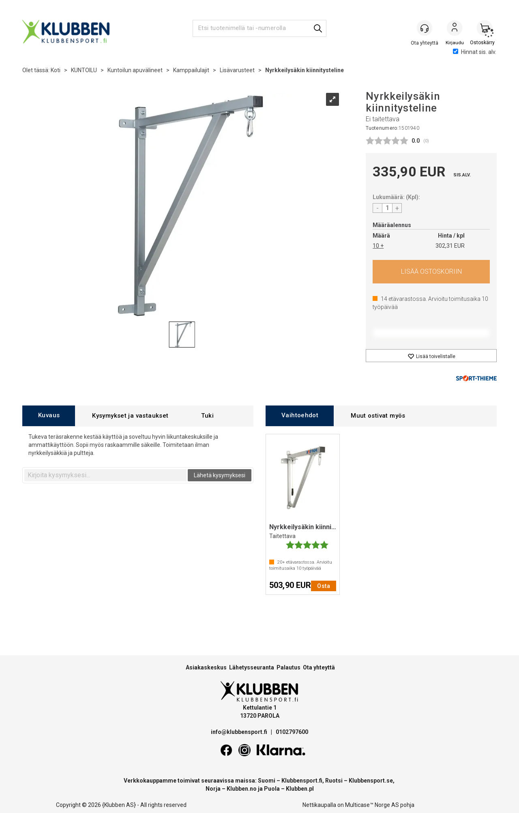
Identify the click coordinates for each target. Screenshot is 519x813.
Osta (431, 271)
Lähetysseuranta (251, 667)
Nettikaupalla (319, 805)
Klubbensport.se (371, 780)
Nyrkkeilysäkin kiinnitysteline (304, 70)
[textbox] (105, 475)
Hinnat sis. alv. (474, 52)
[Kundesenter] (424, 28)
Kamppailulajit (191, 70)
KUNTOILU (84, 70)
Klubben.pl (300, 788)
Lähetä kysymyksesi (219, 475)
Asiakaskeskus (206, 667)
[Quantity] (387, 208)
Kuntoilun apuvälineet (135, 70)
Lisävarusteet (237, 70)
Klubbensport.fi (301, 780)
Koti (55, 70)
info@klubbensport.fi (239, 732)
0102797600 (292, 732)
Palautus (288, 667)
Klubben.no (242, 788)
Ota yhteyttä (319, 667)
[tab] (48, 415)
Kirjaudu (454, 29)
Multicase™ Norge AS (372, 805)
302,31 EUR (450, 245)
